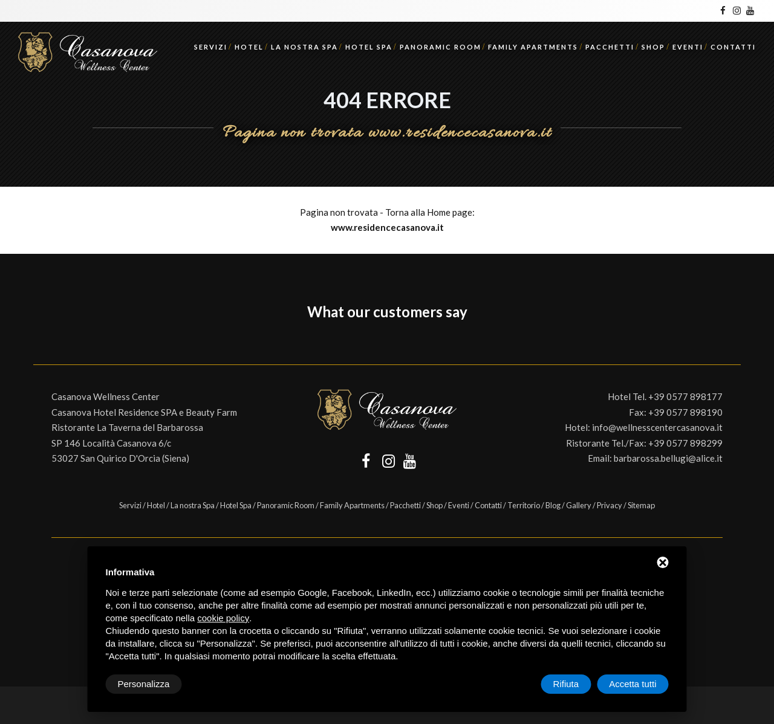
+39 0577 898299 (685, 443)
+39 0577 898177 (685, 396)
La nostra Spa (304, 47)
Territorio (523, 505)
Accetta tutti (632, 684)
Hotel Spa (368, 47)
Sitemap (641, 505)
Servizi (210, 47)
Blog (553, 505)
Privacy (609, 505)
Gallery (578, 505)
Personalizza (144, 684)
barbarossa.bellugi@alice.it (668, 458)
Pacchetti (609, 47)
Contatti (733, 47)
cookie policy (223, 618)
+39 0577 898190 (685, 412)
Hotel (249, 47)
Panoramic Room (440, 47)
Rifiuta (566, 684)
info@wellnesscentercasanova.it (657, 427)
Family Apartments (533, 47)
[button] (33, 340)
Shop (653, 47)
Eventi (687, 47)
